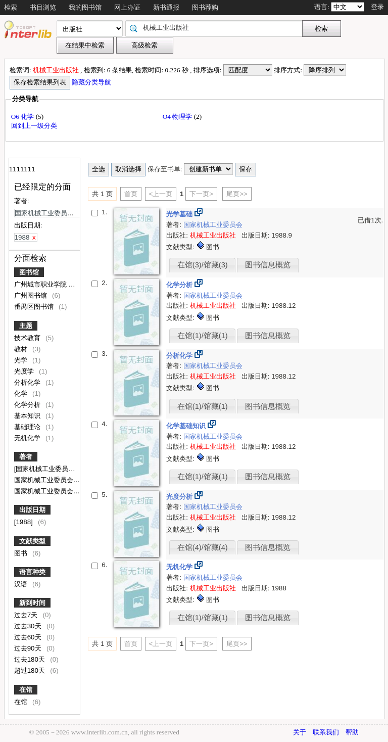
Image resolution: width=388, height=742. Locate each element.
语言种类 (32, 572)
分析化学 (28, 382)
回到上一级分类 (34, 125)
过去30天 (28, 626)
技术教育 (28, 338)
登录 (377, 7)
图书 (21, 553)
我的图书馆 (85, 7)
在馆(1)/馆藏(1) (202, 336)
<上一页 (161, 194)
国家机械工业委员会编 (48, 491)
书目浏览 (43, 7)
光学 (21, 360)
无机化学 (28, 438)
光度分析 (180, 496)
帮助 (352, 732)
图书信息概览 (267, 265)
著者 (25, 456)
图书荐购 (205, 7)
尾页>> (237, 194)
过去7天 (26, 615)
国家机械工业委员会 (213, 224)
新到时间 (32, 603)
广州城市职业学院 (41, 284)
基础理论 (28, 427)
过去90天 (28, 648)
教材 (21, 349)
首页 (130, 194)
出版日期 (32, 510)
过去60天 (28, 637)
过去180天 (30, 659)
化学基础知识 (187, 426)
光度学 (25, 371)
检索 (10, 7)
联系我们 (326, 732)
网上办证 (127, 7)
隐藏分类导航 (92, 82)
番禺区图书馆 (35, 306)
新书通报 (166, 7)
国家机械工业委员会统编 (51, 480)
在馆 (25, 689)
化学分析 (28, 404)
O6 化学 (23, 116)
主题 (25, 326)
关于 (299, 732)
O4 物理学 (178, 116)
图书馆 (29, 272)
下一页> (201, 194)
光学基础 (180, 214)
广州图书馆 (31, 295)
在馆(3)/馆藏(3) (202, 265)
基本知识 (28, 416)
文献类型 (32, 541)
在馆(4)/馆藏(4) (202, 547)
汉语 (21, 584)
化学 (21, 393)
